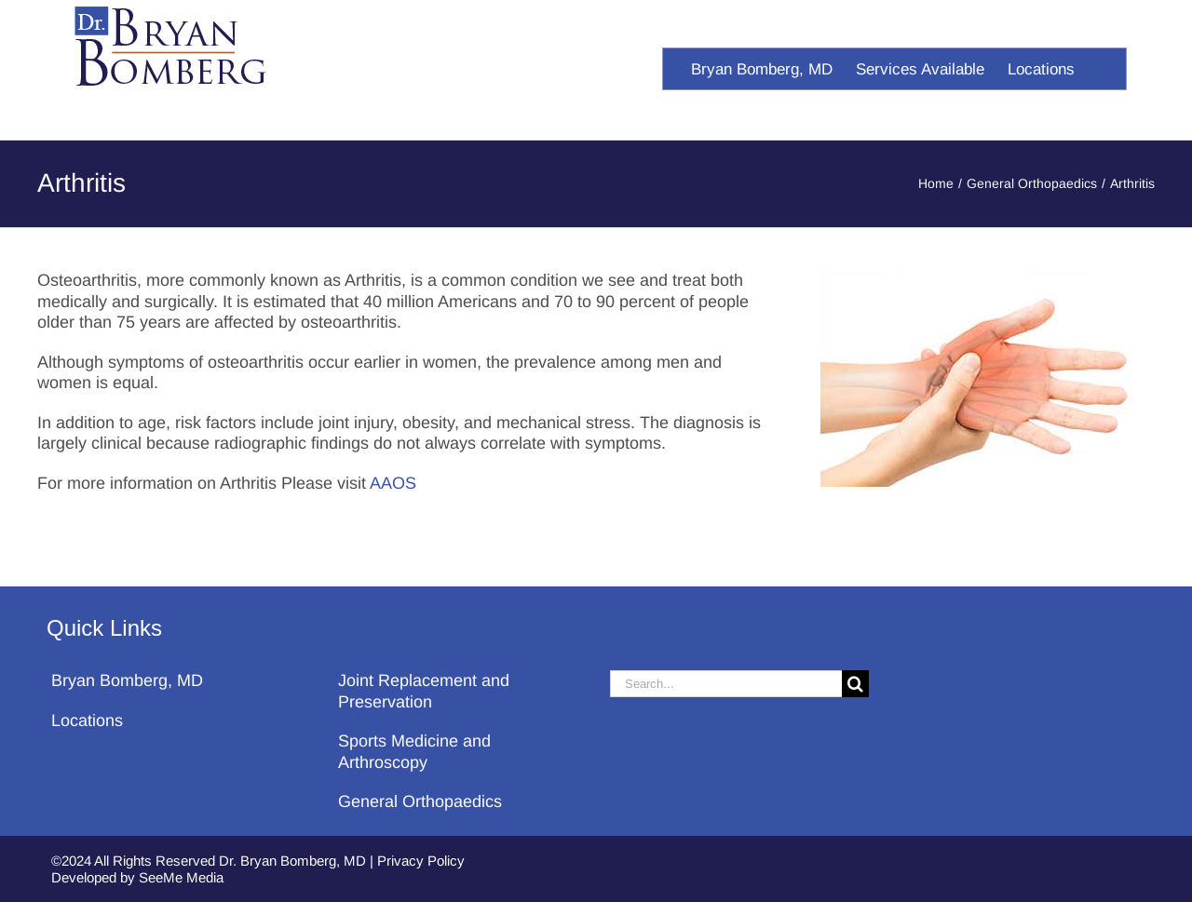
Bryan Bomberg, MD (127, 680)
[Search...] (726, 683)
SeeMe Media (181, 877)
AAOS (393, 483)
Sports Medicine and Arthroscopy (414, 752)
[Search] (855, 683)
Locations (87, 720)
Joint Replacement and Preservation (423, 691)
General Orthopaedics (420, 801)
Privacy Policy (421, 860)
